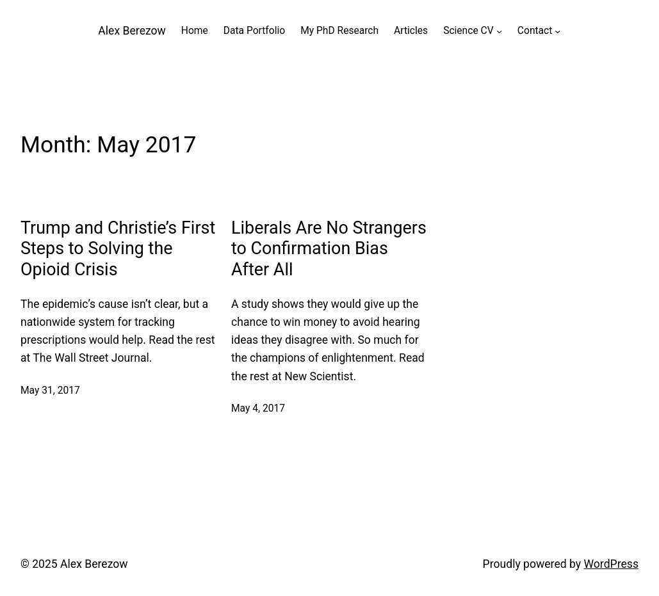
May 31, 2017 (50, 390)
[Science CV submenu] (499, 31)
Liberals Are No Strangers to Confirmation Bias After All (329, 249)
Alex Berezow (131, 30)
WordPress (611, 564)
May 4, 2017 (258, 408)
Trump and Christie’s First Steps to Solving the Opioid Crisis (117, 249)
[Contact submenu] (557, 31)
